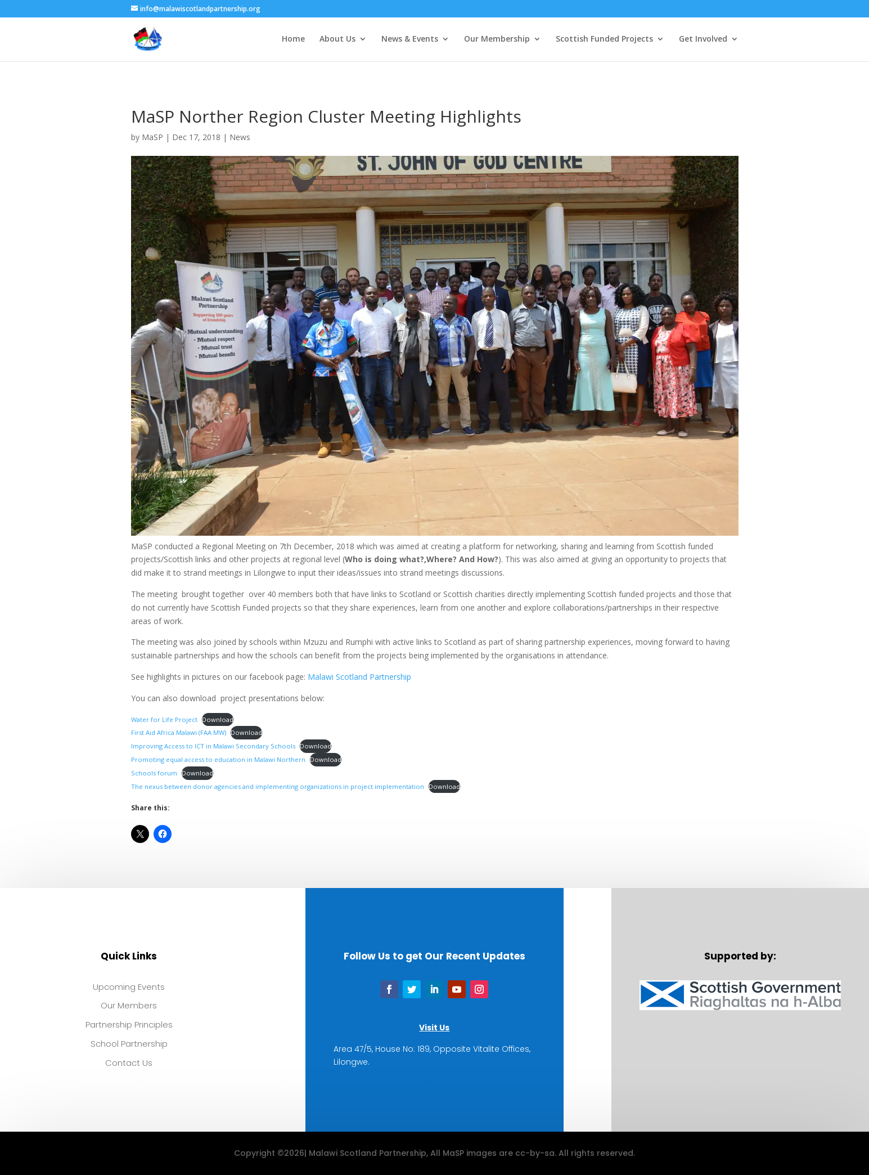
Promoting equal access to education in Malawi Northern (218, 759)
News (239, 137)
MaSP (152, 137)
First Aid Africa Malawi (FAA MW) (178, 732)
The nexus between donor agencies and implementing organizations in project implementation (277, 786)
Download (217, 719)
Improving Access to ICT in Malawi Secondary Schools (213, 746)
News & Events (409, 39)
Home (293, 39)
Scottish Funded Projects (604, 39)
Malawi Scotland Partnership (359, 676)
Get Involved (703, 39)
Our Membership (497, 39)
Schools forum (154, 773)
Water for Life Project (164, 719)
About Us (337, 39)
